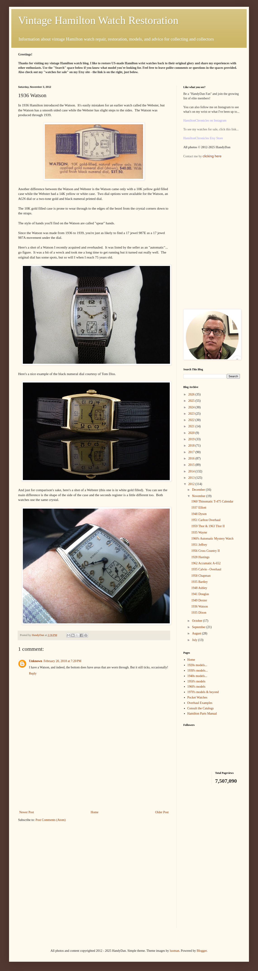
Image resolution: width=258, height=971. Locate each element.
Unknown (35, 661)
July (195, 640)
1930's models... (197, 670)
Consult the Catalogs (200, 708)
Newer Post (26, 812)
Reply (32, 673)
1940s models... (197, 676)
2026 (192, 394)
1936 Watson (199, 606)
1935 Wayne (199, 532)
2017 (192, 452)
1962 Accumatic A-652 (206, 563)
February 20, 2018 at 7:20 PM (62, 661)
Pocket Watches (197, 697)
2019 (192, 439)
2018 (192, 445)
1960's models (196, 686)
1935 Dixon (198, 612)
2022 (192, 420)
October (197, 620)
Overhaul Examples (200, 703)
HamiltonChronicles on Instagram (205, 120)
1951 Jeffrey (199, 544)
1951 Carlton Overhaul (205, 520)
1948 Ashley (199, 588)
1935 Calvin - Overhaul (206, 569)
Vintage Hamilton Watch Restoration (98, 20)
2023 (192, 413)
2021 (192, 426)
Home (94, 812)
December (199, 489)
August (197, 633)
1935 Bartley (199, 582)
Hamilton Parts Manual (202, 713)
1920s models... (197, 665)
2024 (192, 407)
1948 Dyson (199, 514)
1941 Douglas (200, 594)
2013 (192, 477)
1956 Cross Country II (205, 550)
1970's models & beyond (203, 692)
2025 (192, 400)
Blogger (202, 950)
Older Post (162, 812)
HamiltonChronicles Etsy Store (203, 138)
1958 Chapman (200, 575)
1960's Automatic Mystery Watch (212, 538)
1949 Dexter (199, 600)
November (199, 496)
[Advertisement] (94, 775)
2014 (192, 471)
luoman (174, 950)
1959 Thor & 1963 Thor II (208, 526)
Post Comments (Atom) (51, 820)
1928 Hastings (200, 557)
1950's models (196, 681)
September (199, 627)
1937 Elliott (198, 507)
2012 (192, 484)
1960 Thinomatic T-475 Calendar (212, 501)
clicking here (212, 156)
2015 (192, 464)
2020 (192, 433)
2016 (192, 458)
